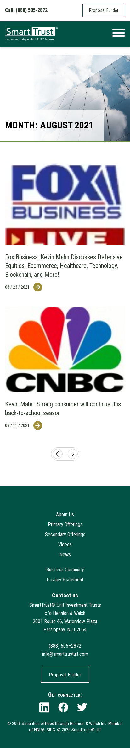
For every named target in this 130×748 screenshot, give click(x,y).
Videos (65, 545)
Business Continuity (65, 570)
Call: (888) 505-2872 (26, 10)
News (65, 555)
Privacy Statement (65, 580)
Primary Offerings (65, 524)
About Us (65, 514)
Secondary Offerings (65, 534)
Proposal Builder (103, 10)
